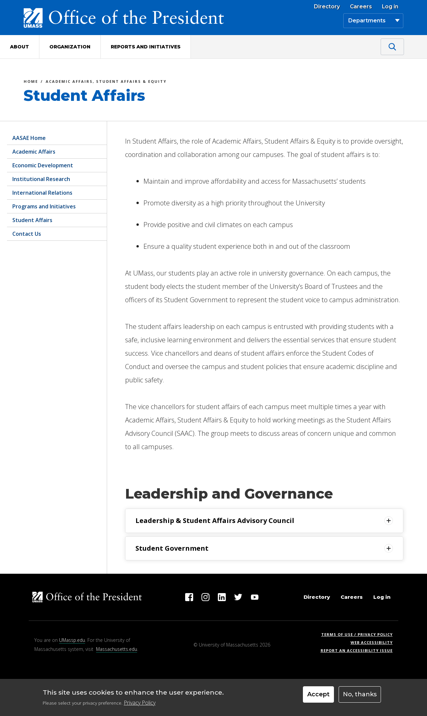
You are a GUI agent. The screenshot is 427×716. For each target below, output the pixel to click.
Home (31, 82)
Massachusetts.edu (116, 649)
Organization (69, 47)
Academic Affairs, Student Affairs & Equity (106, 82)
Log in (390, 6)
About (19, 47)
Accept (318, 694)
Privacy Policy (139, 702)
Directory (327, 6)
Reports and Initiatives (145, 47)
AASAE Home (29, 138)
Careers (361, 6)
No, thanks (360, 694)
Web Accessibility (372, 642)
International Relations (42, 192)
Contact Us (26, 233)
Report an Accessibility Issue (359, 650)
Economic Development (42, 165)
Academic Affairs (33, 151)
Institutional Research (41, 179)
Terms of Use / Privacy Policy (359, 634)
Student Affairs (32, 220)
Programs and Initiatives (44, 206)
